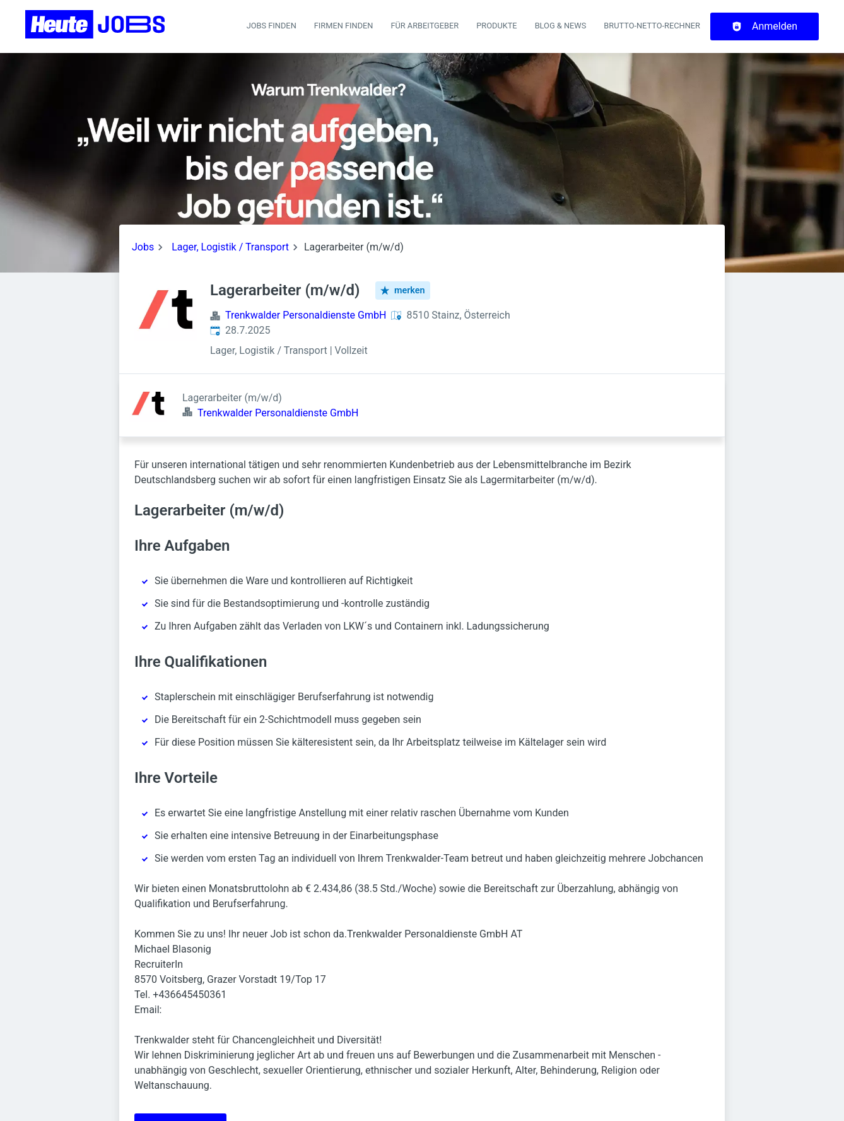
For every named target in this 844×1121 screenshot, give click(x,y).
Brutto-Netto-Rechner (652, 25)
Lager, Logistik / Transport (230, 247)
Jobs (143, 247)
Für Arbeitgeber (424, 25)
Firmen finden (343, 25)
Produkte (496, 25)
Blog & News (561, 25)
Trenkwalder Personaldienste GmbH (305, 315)
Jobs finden (271, 25)
